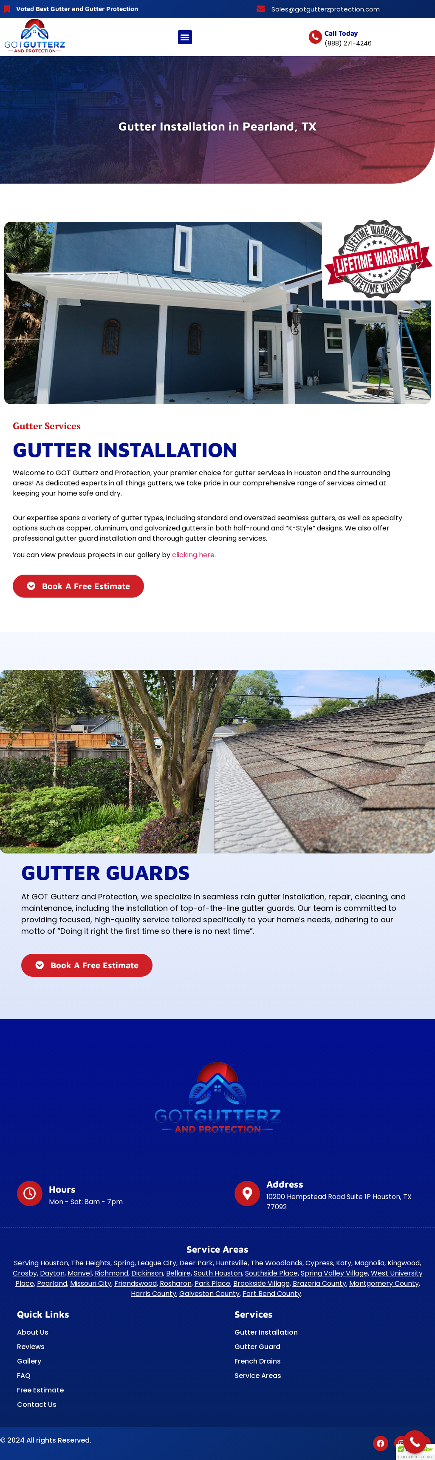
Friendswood (135, 1283)
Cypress (319, 1263)
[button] (185, 37)
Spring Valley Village (334, 1273)
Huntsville (232, 1263)
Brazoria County (319, 1283)
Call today (342, 33)
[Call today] (315, 37)
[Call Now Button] (415, 1442)
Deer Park (196, 1263)
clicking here (193, 555)
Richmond (111, 1273)
